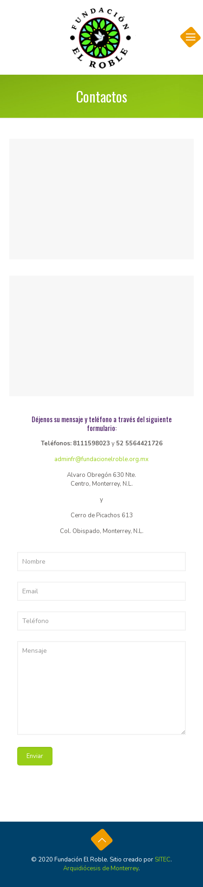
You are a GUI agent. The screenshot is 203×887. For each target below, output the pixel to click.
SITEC (162, 859)
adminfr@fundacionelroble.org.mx (101, 459)
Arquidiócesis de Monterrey (100, 868)
